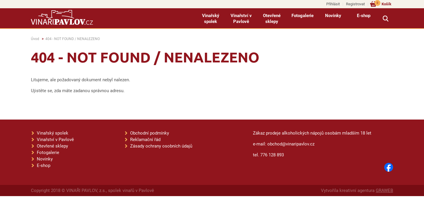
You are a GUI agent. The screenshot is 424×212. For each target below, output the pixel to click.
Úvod (35, 39)
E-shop (363, 15)
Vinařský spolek (210, 18)
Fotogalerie (303, 15)
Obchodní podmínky (149, 133)
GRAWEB (384, 190)
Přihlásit (333, 4)
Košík (383, 3)
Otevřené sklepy (272, 18)
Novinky (333, 15)
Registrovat (355, 4)
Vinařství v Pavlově (241, 18)
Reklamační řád (145, 139)
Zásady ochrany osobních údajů (161, 146)
